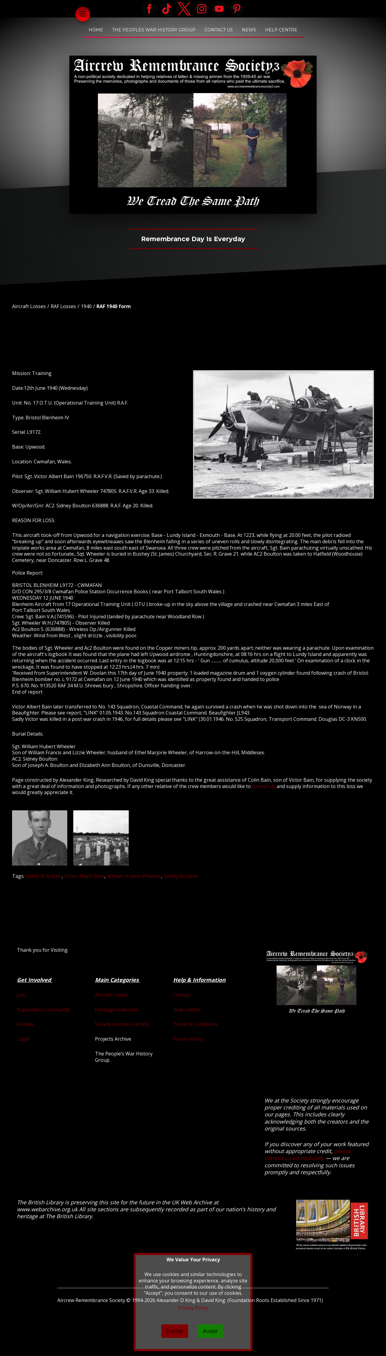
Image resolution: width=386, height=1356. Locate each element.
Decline (174, 1331)
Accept (210, 1331)
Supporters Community (43, 1009)
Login (23, 1039)
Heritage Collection (116, 1009)
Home (96, 30)
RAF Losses (63, 306)
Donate (25, 1024)
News (249, 30)
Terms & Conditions (195, 1024)
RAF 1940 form (113, 306)
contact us (264, 786)
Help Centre (281, 30)
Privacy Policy (188, 1039)
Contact (182, 995)
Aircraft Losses (29, 306)
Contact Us (218, 30)
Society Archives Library (122, 1024)
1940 (86, 306)
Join (21, 995)
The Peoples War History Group (153, 30)
